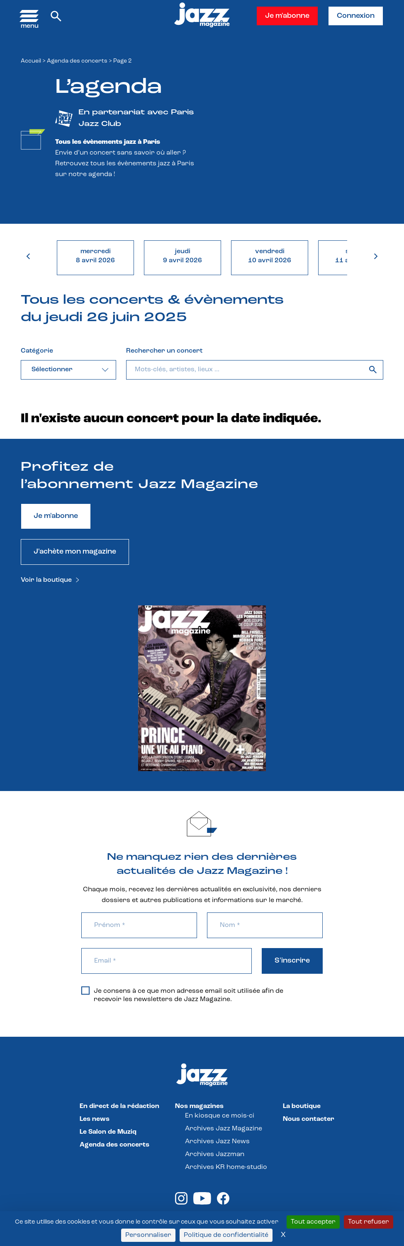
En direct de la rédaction (119, 1106)
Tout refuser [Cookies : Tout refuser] (368, 1222)
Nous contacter (308, 1119)
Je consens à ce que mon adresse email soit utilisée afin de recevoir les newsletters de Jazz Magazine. (182, 995)
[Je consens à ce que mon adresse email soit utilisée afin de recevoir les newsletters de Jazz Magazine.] (85, 990)
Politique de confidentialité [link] (226, 1235)
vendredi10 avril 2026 (269, 256)
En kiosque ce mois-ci (219, 1116)
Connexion (356, 16)
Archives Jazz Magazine (223, 1128)
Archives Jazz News (217, 1141)
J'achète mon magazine (75, 552)
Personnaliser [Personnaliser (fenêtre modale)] (148, 1235)
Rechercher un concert (164, 351)
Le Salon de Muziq (108, 1132)
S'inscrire (292, 961)
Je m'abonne (287, 16)
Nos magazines (199, 1106)
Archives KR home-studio (226, 1167)
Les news (95, 1119)
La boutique (302, 1106)
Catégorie (37, 351)
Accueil (31, 61)
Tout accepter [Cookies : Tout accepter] (313, 1222)
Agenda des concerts (77, 61)
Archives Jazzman (214, 1154)
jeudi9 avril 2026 (182, 256)
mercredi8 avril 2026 (95, 256)
